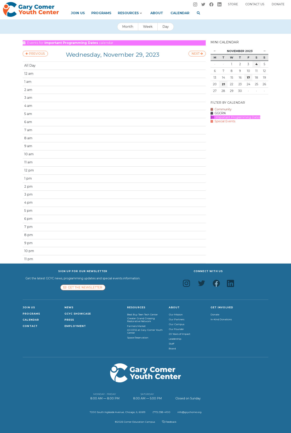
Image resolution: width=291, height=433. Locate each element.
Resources (128, 13)
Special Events (223, 121)
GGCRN (218, 113)
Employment (75, 326)
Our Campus (176, 324)
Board (172, 348)
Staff (171, 343)
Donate (278, 4)
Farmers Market (136, 326)
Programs (101, 13)
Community (221, 109)
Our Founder (176, 329)
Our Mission (176, 314)
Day (165, 27)
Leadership (175, 338)
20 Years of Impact (179, 334)
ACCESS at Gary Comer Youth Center (145, 331)
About (156, 13)
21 (223, 84)
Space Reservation (137, 337)
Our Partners (176, 319)
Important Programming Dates (236, 117)
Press (69, 319)
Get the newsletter (82, 287)
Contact (30, 326)
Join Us (78, 13)
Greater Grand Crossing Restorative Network (141, 320)
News (69, 307)
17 (248, 77)
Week (148, 27)
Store (233, 4)
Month (127, 27)
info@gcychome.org (189, 412)
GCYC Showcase (77, 313)
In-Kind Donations (221, 319)
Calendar (180, 13)
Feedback (169, 421)
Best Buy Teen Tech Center (142, 314)
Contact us (254, 4)
